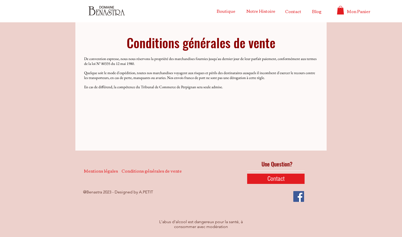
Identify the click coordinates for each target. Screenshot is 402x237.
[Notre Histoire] (261, 11)
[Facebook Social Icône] (298, 196)
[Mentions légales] (101, 171)
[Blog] (317, 11)
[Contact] (293, 11)
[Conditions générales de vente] (152, 171)
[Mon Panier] (358, 11)
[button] (340, 10)
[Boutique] (226, 11)
